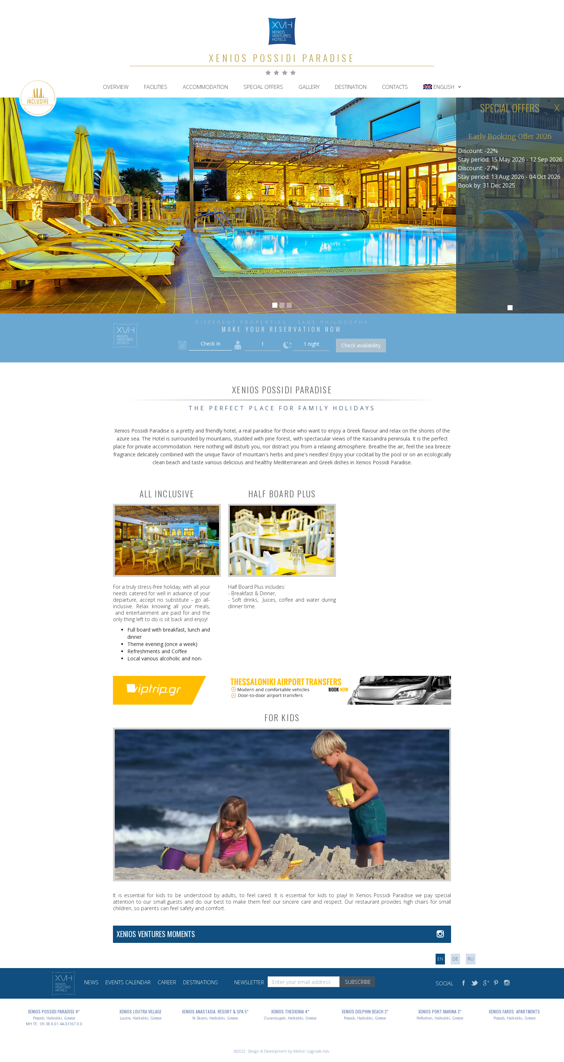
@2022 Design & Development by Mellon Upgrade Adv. (282, 1051)
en (440, 959)
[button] (442, 87)
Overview (115, 86)
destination (351, 86)
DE (455, 959)
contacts (395, 86)
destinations (200, 982)
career (167, 982)
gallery (309, 86)
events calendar (128, 982)
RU (471, 959)
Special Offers (263, 86)
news (91, 982)
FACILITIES (155, 86)
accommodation (205, 86)
